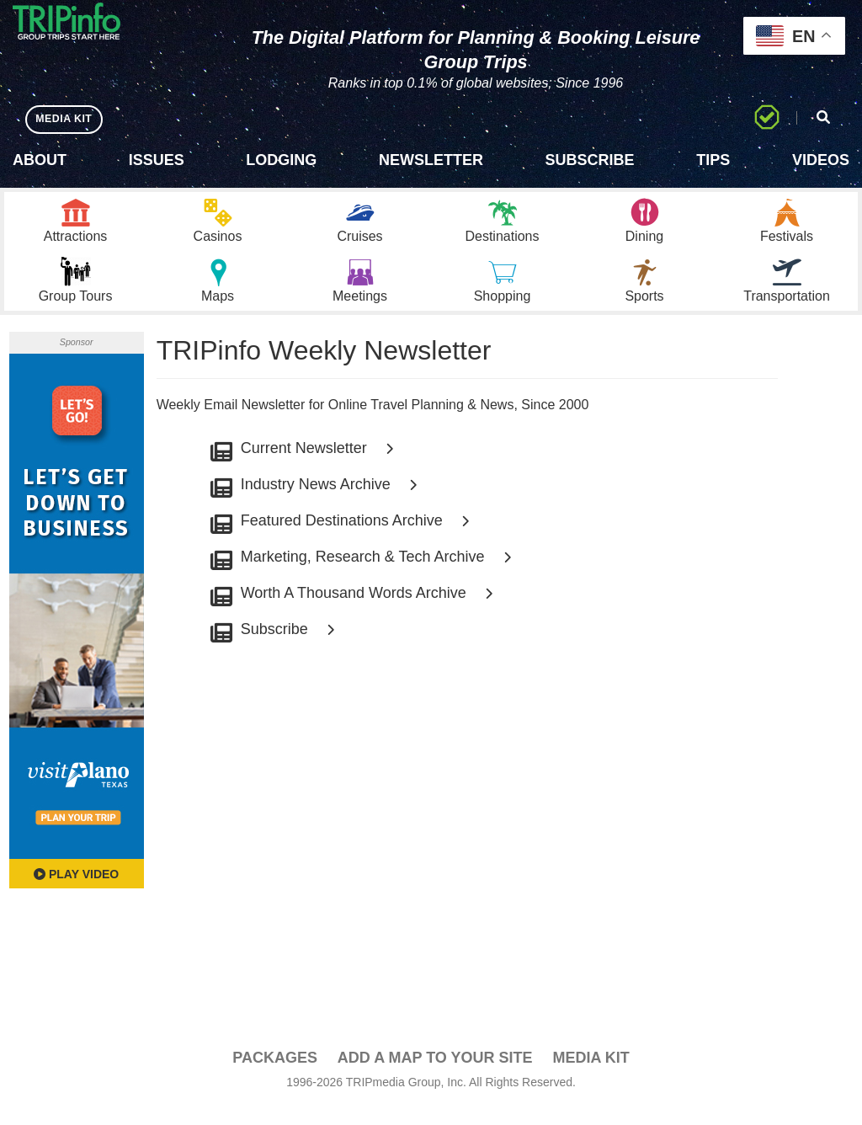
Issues (156, 160)
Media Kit (590, 1075)
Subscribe (590, 160)
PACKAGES (274, 1075)
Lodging (281, 160)
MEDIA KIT (68, 118)
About (40, 160)
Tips (713, 160)
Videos (820, 160)
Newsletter (431, 160)
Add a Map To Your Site (435, 1075)
